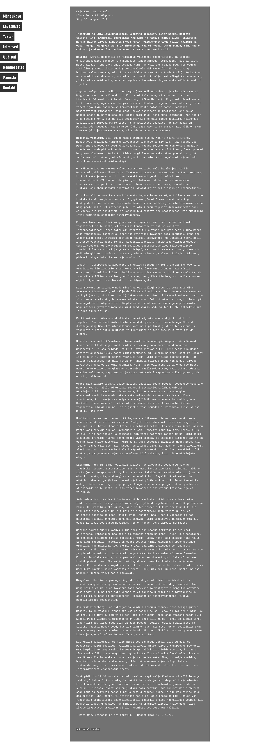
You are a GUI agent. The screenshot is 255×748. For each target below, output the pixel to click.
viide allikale (88, 729)
